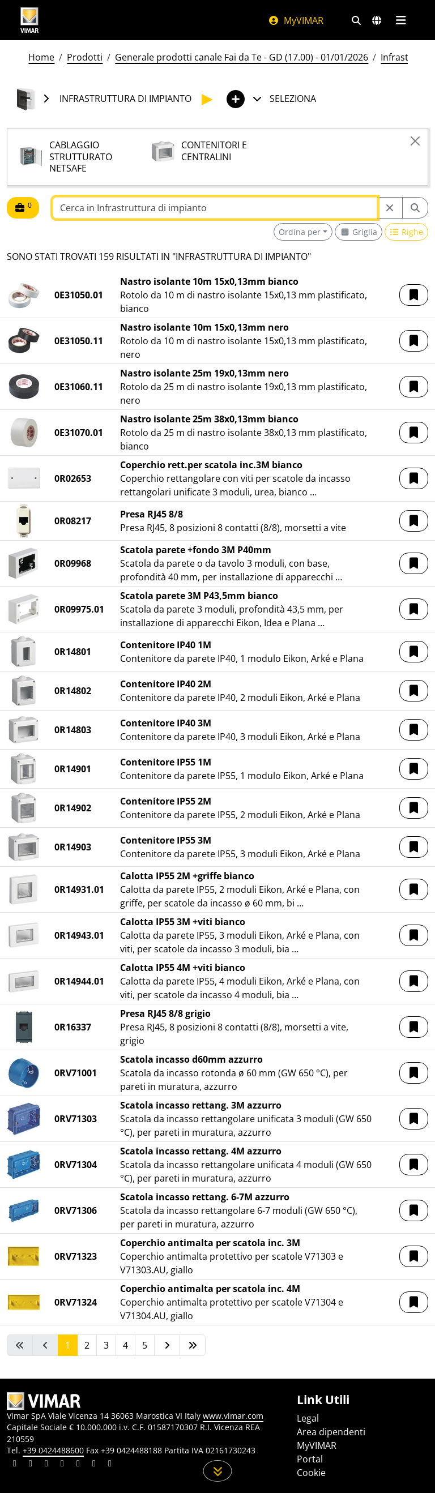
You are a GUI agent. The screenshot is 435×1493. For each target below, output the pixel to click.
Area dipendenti (331, 1432)
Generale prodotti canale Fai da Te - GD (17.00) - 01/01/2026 (241, 57)
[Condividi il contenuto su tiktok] (110, 1464)
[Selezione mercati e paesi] (376, 20)
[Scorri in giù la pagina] (217, 1471)
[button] (413, 295)
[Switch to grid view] (358, 232)
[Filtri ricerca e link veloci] (356, 20)
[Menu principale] (401, 20)
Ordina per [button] (300, 231)
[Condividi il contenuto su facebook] (30, 1464)
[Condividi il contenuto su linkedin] (14, 1464)
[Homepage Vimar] (29, 20)
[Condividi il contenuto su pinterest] (46, 1464)
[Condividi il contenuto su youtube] (78, 1464)
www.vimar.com (233, 1415)
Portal (310, 1459)
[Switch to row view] (407, 232)
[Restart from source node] (390, 208)
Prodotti (85, 57)
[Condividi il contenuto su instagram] (62, 1464)
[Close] (415, 141)
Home (41, 57)
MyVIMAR (295, 20)
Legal (308, 1418)
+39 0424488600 (53, 1450)
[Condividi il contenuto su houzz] (94, 1464)
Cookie (311, 1472)
